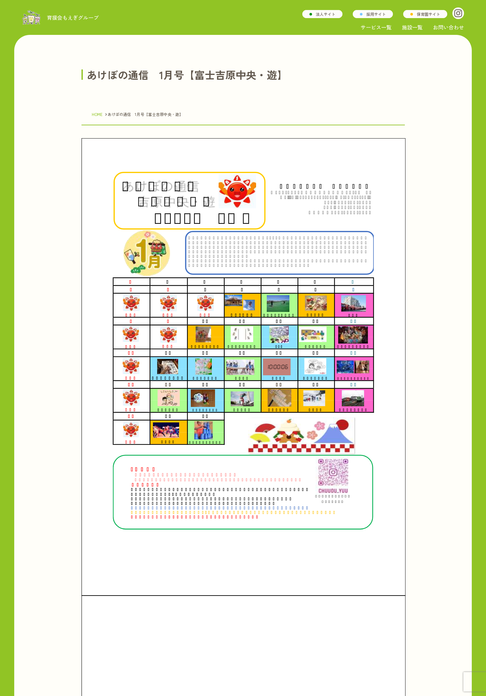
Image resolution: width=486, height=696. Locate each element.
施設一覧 (412, 27)
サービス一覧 (376, 27)
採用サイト (376, 14)
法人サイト (325, 14)
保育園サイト (428, 14)
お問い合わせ (448, 27)
